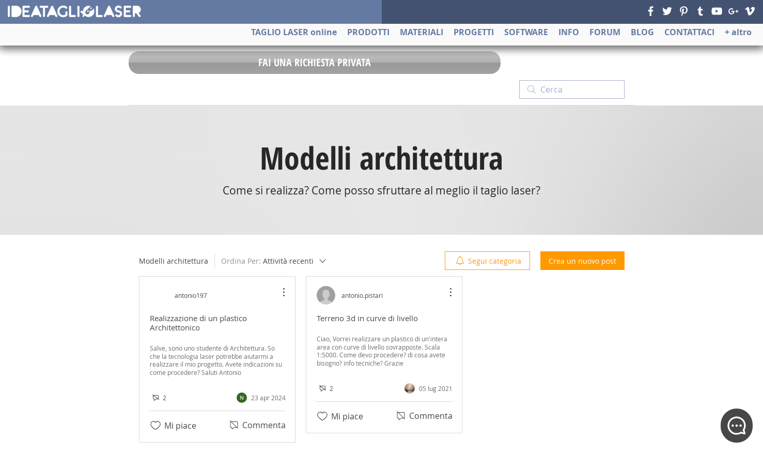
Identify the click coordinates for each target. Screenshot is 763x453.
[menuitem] (487, 260)
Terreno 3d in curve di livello (367, 318)
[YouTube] (716, 11)
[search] (572, 89)
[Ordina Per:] (274, 260)
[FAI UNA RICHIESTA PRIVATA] (315, 62)
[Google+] (733, 11)
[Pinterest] (683, 11)
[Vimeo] (749, 11)
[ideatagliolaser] (74, 11)
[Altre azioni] (278, 292)
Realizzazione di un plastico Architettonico (198, 323)
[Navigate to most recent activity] (261, 397)
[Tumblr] (700, 11)
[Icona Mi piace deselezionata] (155, 425)
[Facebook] (650, 11)
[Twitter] (667, 11)
